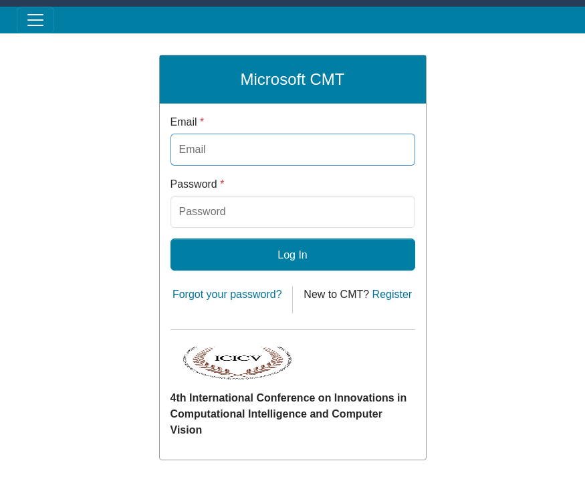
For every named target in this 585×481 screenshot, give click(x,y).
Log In (292, 255)
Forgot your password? (227, 294)
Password (197, 184)
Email (187, 122)
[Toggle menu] (35, 20)
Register (392, 294)
